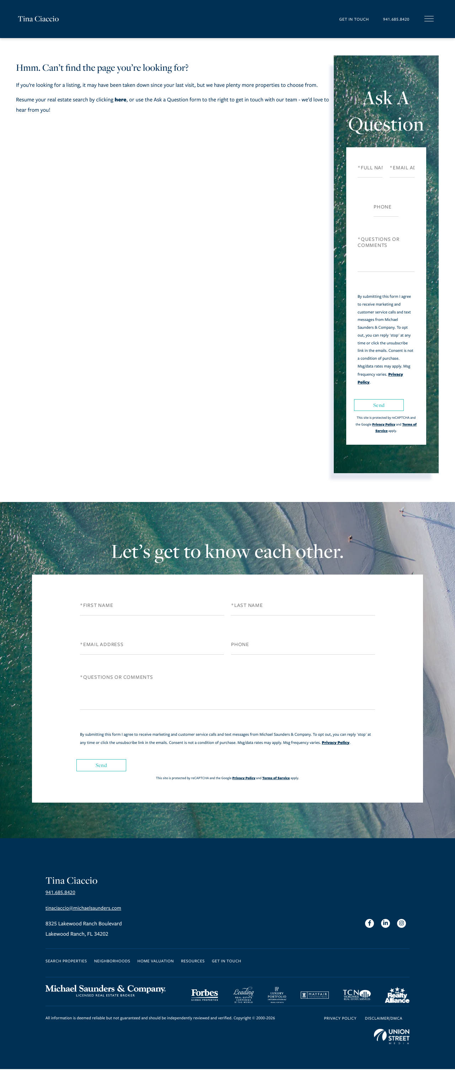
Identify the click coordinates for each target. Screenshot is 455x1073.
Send (379, 405)
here (120, 99)
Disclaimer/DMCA (383, 1022)
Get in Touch (343, 19)
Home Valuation (156, 964)
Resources (193, 964)
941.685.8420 (392, 19)
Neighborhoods (112, 964)
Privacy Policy (383, 424)
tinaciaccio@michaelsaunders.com (86, 911)
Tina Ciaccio (39, 19)
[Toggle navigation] (429, 19)
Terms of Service (276, 778)
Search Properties (66, 964)
